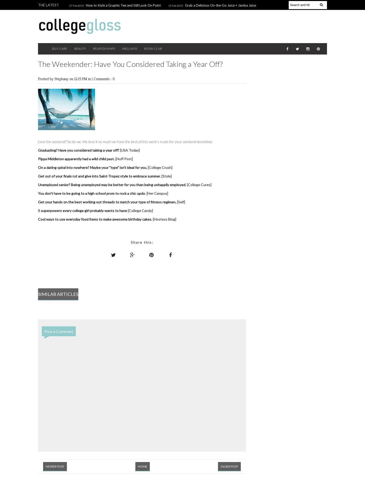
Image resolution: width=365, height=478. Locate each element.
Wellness (129, 48)
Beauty (80, 48)
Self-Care (59, 48)
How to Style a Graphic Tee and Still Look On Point (123, 5)
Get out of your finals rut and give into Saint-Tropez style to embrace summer (99, 176)
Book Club (153, 48)
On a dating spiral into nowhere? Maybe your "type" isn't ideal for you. (92, 167)
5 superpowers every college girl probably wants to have (82, 210)
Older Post (229, 466)
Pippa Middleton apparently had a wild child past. (76, 159)
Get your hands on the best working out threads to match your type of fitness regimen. (107, 202)
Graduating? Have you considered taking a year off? (79, 150)
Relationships (104, 48)
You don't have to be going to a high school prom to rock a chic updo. (92, 193)
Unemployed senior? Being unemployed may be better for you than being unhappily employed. (112, 185)
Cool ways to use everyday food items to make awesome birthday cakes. (95, 219)
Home (142, 466)
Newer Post (55, 466)
